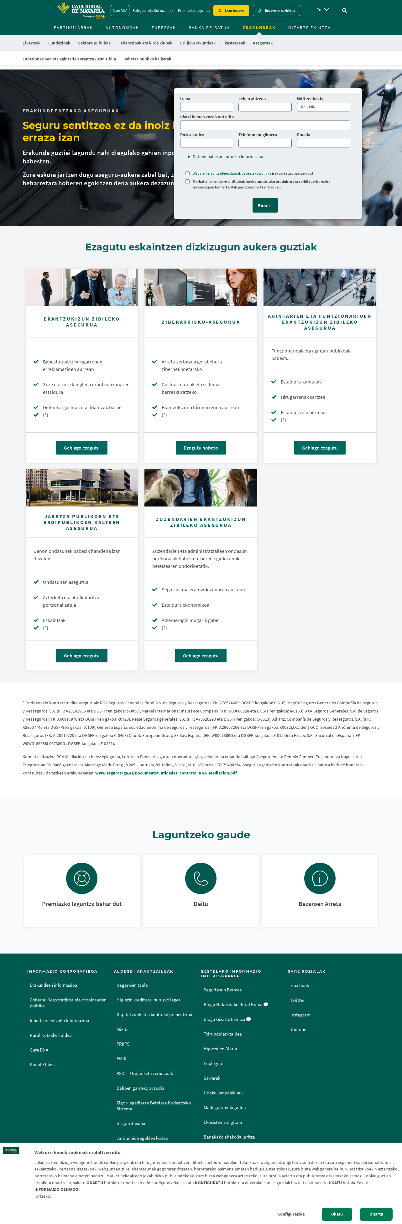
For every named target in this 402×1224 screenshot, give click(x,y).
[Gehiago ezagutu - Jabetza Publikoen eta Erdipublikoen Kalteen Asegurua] (82, 488)
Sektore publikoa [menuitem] (94, 43)
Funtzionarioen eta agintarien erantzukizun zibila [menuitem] (69, 59)
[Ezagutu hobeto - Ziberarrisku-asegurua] (200, 287)
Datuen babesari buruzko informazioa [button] (228, 156)
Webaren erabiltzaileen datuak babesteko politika (232, 173)
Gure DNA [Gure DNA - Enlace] (120, 10)
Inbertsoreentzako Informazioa (59, 1020)
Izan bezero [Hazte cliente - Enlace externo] (234, 10)
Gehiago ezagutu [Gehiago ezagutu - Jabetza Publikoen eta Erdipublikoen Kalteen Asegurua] (82, 655)
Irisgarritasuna (131, 1123)
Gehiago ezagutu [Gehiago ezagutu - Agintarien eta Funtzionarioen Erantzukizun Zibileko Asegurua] (320, 448)
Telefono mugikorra (257, 134)
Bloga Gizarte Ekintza (227, 1019)
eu (318, 10)
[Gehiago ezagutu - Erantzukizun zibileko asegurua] (82, 287)
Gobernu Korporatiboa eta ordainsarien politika (68, 1003)
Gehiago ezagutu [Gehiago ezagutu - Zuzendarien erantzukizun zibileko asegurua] (201, 655)
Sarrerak (212, 1078)
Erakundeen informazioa (53, 985)
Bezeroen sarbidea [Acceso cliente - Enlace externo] (280, 10)
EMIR (122, 1059)
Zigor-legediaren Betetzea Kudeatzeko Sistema (154, 1106)
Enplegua (213, 1063)
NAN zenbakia (310, 98)
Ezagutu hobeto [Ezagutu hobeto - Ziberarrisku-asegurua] (201, 448)
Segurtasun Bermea (223, 990)
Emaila (303, 134)
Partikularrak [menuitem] (73, 27)
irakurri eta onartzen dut (253, 173)
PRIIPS (123, 1044)
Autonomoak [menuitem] (122, 27)
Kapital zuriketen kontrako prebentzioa (154, 1014)
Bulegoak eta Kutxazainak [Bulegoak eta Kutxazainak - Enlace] (153, 10)
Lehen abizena (252, 98)
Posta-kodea (192, 134)
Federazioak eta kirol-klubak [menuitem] (145, 43)
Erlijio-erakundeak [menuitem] (198, 43)
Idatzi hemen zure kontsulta (207, 117)
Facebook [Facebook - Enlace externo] (300, 985)
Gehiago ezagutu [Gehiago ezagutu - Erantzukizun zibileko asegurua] (82, 448)
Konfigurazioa (291, 1214)
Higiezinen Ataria (220, 1049)
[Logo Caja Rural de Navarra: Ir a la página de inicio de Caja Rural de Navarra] (80, 10)
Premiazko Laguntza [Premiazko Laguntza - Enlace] (194, 10)
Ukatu (337, 1214)
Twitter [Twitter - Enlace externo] (297, 1000)
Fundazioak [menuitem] (59, 43)
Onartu (376, 1214)
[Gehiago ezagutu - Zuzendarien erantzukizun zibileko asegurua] (200, 488)
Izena (185, 98)
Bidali (264, 205)
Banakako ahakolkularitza (229, 1137)
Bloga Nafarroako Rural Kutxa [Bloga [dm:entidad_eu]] (236, 1004)
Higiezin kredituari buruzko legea (149, 1000)
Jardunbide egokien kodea (142, 1138)
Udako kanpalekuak (223, 1093)
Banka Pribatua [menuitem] (209, 27)
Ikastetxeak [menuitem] (234, 43)
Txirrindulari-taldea (223, 1034)
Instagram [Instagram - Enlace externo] (301, 1014)
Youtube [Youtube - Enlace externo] (299, 1029)
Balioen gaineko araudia (140, 1088)
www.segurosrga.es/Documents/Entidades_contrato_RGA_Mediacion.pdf (166, 773)
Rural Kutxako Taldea (51, 1035)
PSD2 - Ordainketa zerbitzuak (145, 1073)
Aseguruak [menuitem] (263, 43)
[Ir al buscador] (344, 10)
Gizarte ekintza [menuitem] (309, 27)
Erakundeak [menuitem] (259, 27)
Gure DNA (39, 1050)
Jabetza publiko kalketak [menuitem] (147, 59)
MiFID (122, 1029)
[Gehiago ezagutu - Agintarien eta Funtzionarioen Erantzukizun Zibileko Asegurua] (320, 287)
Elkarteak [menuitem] (31, 43)
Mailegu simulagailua (225, 1107)
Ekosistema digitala (223, 1122)
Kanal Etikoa (42, 1064)
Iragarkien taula (132, 985)
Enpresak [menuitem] (164, 27)
